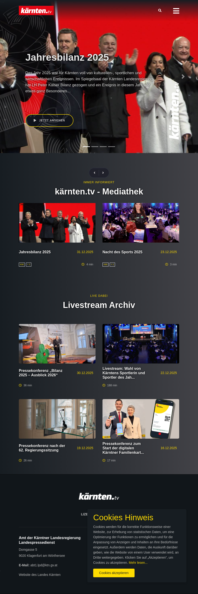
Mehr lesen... (138, 562)
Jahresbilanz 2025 (35, 252)
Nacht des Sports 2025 (122, 252)
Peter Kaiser (76, 103)
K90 (62, 103)
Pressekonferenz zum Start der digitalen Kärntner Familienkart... (123, 448)
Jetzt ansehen (49, 120)
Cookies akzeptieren (114, 573)
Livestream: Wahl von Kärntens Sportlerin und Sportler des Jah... (123, 373)
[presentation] (96, 172)
